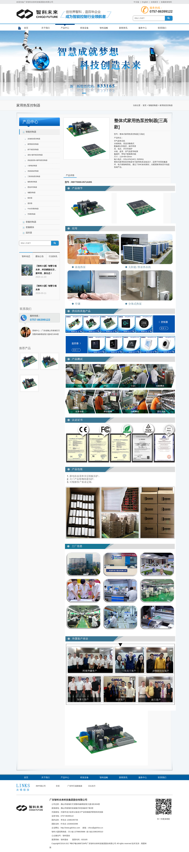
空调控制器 (31, 214)
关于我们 (45, 28)
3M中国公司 (41, 786)
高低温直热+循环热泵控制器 (37, 160)
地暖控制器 (31, 192)
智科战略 (104, 28)
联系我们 (162, 28)
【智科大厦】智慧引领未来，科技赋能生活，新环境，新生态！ (46, 269)
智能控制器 (153, 105)
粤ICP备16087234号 (78, 843)
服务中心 (142, 28)
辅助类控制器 (32, 182)
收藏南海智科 (166, 2)
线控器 (30, 198)
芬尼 (58, 786)
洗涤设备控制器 (33, 171)
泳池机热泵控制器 (34, 139)
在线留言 (154, 2)
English (145, 2)
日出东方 (92, 786)
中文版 (136, 2)
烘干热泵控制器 (33, 149)
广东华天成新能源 (74, 786)
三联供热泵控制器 (34, 176)
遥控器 (30, 203)
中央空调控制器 (33, 209)
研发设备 (84, 28)
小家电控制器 (32, 166)
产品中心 (65, 28)
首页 (26, 28)
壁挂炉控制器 (32, 187)
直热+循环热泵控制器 (35, 155)
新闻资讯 (123, 28)
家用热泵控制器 (33, 144)
